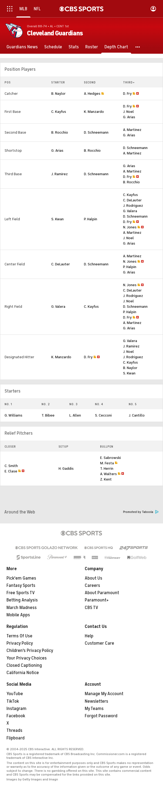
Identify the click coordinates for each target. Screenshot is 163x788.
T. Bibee (48, 415)
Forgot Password (101, 716)
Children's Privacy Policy (29, 650)
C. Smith (11, 466)
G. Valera (130, 211)
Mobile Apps (18, 615)
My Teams (94, 708)
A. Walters (108, 474)
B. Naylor (58, 93)
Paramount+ (97, 600)
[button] (138, 47)
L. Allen (75, 415)
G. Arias (129, 117)
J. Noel (128, 111)
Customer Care (99, 643)
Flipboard (15, 738)
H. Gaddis (66, 468)
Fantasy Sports (20, 585)
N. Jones (130, 227)
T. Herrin (106, 468)
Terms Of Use (19, 636)
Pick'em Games (21, 578)
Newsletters (96, 701)
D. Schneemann (96, 132)
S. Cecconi (103, 415)
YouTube (14, 693)
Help (89, 636)
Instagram (16, 708)
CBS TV (91, 607)
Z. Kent (106, 479)
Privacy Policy (19, 643)
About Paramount (102, 593)
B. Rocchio (59, 132)
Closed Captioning (24, 665)
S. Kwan (57, 219)
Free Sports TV (20, 593)
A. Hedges (92, 93)
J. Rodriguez (133, 205)
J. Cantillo (137, 415)
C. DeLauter (132, 200)
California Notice (22, 672)
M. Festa (107, 463)
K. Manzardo (94, 111)
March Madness (21, 607)
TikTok (12, 701)
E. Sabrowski (110, 457)
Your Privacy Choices (26, 658)
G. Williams (13, 415)
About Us (93, 578)
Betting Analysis (22, 600)
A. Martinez (132, 129)
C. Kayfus (58, 111)
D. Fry (127, 93)
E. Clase (11, 471)
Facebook (15, 716)
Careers (92, 585)
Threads (14, 730)
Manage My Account (104, 693)
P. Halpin (90, 219)
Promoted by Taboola (141, 512)
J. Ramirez (59, 174)
